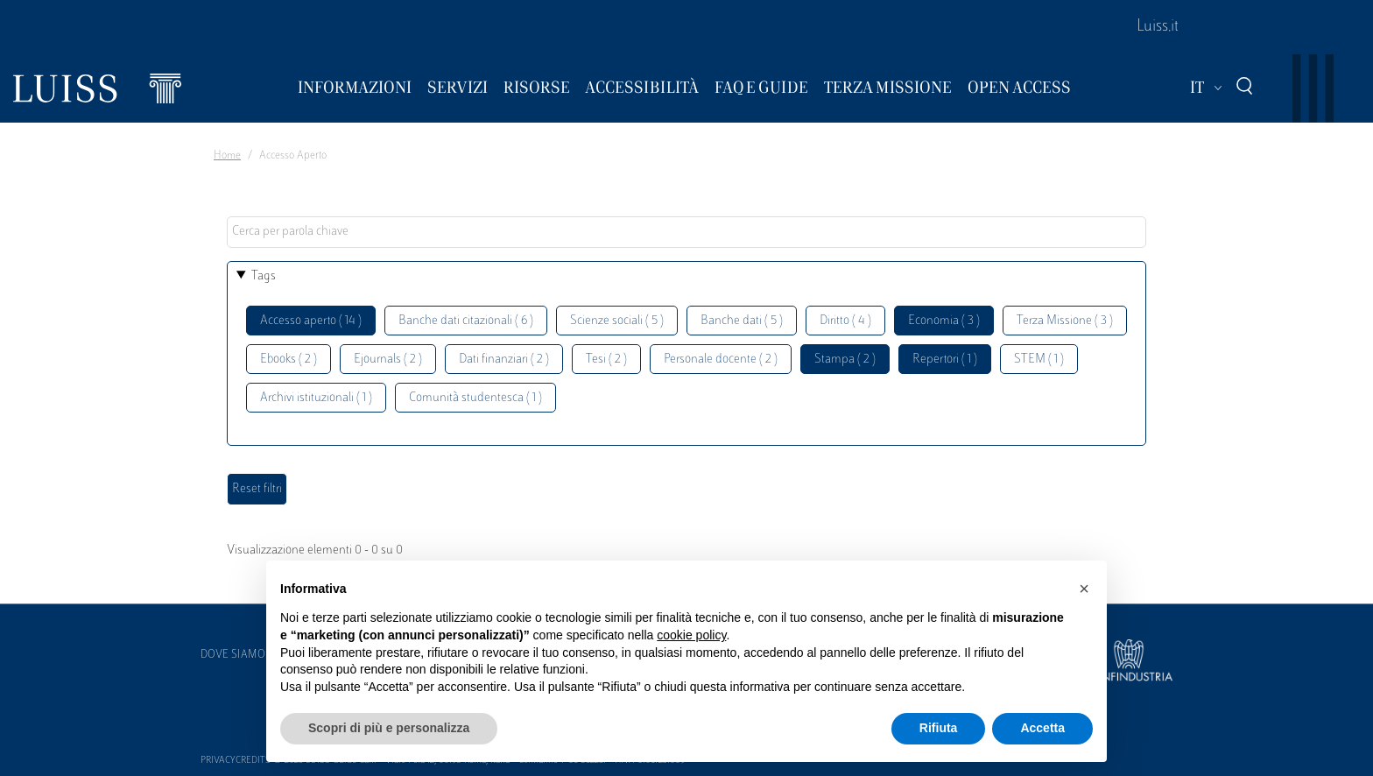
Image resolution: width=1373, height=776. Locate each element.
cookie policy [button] (691, 635)
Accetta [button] (1042, 728)
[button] (1084, 589)
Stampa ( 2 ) (845, 359)
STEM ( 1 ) (1039, 359)
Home (227, 156)
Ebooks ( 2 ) (288, 359)
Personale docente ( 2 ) (721, 359)
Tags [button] (263, 276)
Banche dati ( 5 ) (742, 321)
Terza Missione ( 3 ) (1065, 321)
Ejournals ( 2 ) (388, 359)
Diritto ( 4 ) (845, 321)
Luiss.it (1158, 27)
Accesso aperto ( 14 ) (311, 321)
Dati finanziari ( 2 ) (504, 359)
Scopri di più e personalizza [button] (388, 728)
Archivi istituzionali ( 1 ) (316, 398)
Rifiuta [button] (938, 728)
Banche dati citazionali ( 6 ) (465, 321)
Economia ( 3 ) (944, 321)
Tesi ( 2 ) (606, 359)
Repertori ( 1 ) (944, 359)
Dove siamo (233, 655)
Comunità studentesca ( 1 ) (475, 398)
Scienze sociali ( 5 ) (617, 321)
